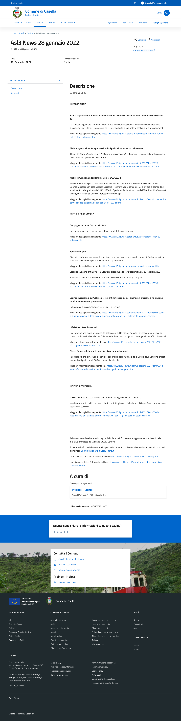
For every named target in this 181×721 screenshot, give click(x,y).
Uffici (11, 619)
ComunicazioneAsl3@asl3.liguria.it (97, 450)
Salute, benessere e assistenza (105, 632)
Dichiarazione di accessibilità (103, 678)
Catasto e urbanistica (59, 640)
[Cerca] (167, 13)
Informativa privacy (100, 666)
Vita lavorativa (98, 644)
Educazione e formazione (61, 648)
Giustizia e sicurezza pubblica (104, 619)
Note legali (96, 674)
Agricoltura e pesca (58, 619)
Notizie (136, 619)
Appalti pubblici (57, 632)
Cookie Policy (97, 670)
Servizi (52, 22)
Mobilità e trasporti (100, 628)
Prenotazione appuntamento (63, 666)
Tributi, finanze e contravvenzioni (105, 636)
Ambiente (55, 623)
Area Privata (14, 697)
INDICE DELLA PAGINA (35, 80)
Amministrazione (22, 22)
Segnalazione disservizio (61, 670)
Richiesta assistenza (59, 674)
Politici (11, 628)
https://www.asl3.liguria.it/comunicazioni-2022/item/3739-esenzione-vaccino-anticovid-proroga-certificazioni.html (114, 284)
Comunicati (138, 623)
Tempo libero (128, 22)
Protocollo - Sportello (83, 489)
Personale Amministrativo (20, 632)
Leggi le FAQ (56, 662)
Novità (40, 22)
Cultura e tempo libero (60, 644)
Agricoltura (112, 22)
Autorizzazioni (56, 636)
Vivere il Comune (69, 22)
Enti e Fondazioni (16, 636)
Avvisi (135, 628)
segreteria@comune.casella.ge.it (28, 674)
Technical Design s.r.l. (26, 713)
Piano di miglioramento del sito (105, 682)
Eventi (136, 648)
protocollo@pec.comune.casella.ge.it (28, 677)
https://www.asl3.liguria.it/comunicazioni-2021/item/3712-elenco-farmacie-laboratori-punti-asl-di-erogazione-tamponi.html (117, 367)
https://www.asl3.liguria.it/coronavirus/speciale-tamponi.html (131, 266)
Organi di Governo (16, 623)
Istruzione (143, 22)
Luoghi (136, 644)
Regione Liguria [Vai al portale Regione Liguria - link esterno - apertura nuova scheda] (16, 3)
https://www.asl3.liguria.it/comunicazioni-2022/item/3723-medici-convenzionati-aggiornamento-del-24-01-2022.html (118, 201)
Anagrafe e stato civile (60, 628)
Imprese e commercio (101, 623)
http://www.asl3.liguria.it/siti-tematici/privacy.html (135, 456)
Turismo (95, 640)
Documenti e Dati (16, 640)
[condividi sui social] (139, 40)
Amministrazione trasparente (104, 662)
